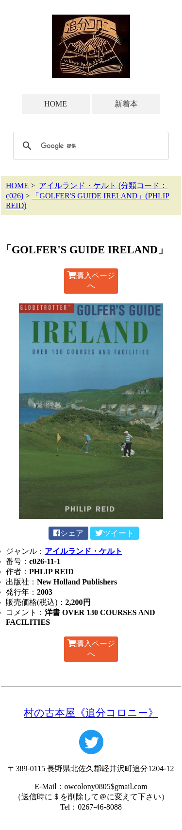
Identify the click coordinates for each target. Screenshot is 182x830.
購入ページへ (91, 280)
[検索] (89, 146)
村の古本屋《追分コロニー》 (91, 712)
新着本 (126, 104)
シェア (68, 533)
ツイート (114, 533)
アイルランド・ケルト (83, 551)
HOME (55, 104)
